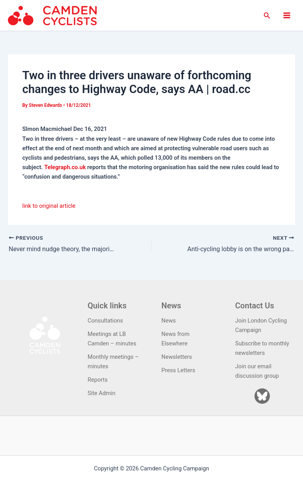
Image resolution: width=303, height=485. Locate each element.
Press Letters (178, 370)
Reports (98, 379)
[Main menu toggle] (287, 15)
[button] (267, 16)
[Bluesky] (262, 396)
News (168, 320)
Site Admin (101, 393)
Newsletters (176, 356)
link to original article (48, 205)
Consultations (105, 320)
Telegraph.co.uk (65, 167)
